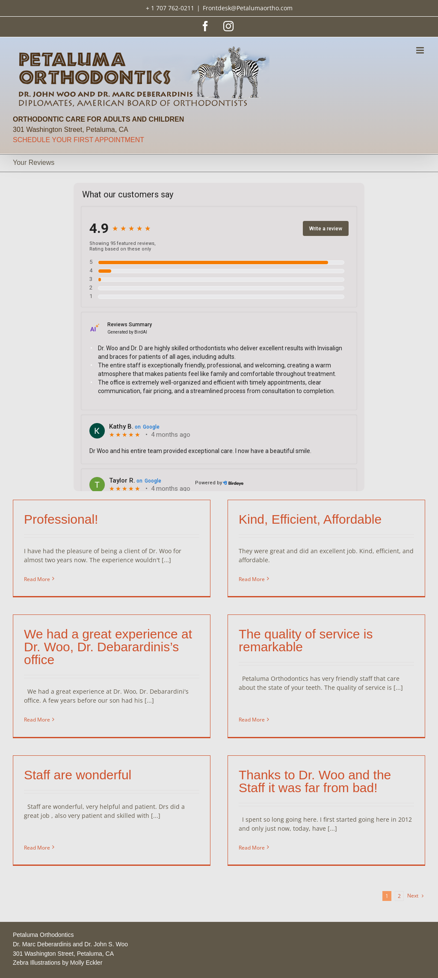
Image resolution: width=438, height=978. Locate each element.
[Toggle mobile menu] (420, 50)
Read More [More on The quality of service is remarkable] (230, 712)
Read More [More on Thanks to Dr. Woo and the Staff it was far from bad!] (259, 840)
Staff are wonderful (91, 767)
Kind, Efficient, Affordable (302, 519)
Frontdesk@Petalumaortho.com (248, 8)
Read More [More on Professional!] (37, 579)
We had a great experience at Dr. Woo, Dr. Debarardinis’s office (136, 636)
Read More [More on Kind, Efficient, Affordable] (244, 579)
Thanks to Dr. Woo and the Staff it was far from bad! (322, 773)
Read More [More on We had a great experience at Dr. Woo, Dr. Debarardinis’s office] (65, 708)
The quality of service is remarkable (284, 646)
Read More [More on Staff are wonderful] (51, 827)
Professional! (61, 519)
